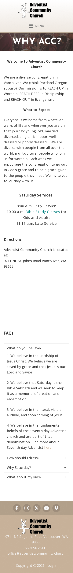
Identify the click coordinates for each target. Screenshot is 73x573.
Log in (52, 565)
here (48, 447)
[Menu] (36, 25)
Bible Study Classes (42, 211)
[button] (36, 348)
